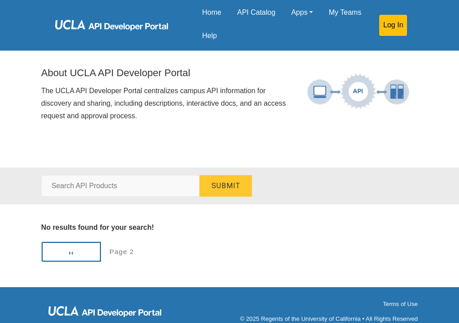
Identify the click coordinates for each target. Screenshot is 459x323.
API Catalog (256, 12)
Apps (299, 12)
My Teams (345, 12)
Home (211, 12)
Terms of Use (400, 304)
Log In (393, 25)
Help (209, 35)
